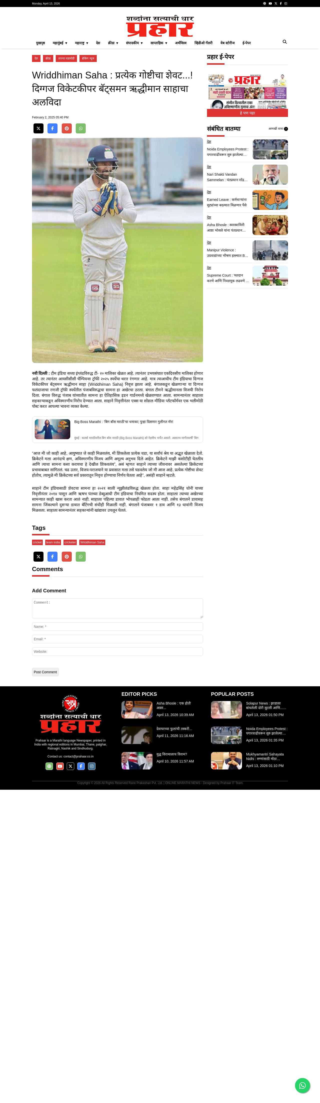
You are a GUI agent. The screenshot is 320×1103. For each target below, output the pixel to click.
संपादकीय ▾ (134, 113)
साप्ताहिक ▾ (158, 113)
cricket (37, 855)
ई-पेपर (246, 113)
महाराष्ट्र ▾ (81, 113)
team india (53, 855)
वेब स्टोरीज (227, 113)
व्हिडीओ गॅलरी (203, 113)
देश (98, 113)
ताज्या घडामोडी (66, 128)
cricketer (70, 855)
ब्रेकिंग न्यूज (88, 128)
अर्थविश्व (180, 113)
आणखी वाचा (278, 199)
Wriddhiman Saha (92, 855)
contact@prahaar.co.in (79, 1070)
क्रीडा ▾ (113, 113)
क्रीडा (48, 128)
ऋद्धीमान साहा (75, 578)
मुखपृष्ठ (40, 113)
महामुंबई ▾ (60, 113)
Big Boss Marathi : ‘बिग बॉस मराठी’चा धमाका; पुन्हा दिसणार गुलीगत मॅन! (123, 616)
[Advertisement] (160, 46)
